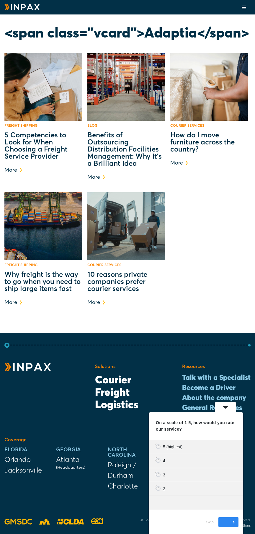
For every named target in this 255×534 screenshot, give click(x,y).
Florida (15, 449)
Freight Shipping (20, 126)
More (13, 170)
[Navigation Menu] (244, 7)
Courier (113, 380)
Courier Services (187, 126)
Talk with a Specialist (216, 377)
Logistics (116, 405)
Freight (112, 393)
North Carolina (122, 452)
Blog (92, 126)
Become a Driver (209, 387)
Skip (210, 522)
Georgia (68, 449)
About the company (214, 397)
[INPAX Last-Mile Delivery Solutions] (22, 7)
